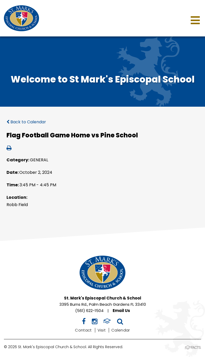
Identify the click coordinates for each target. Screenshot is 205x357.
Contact (83, 330)
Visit (102, 330)
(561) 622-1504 (89, 310)
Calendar (120, 330)
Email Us (121, 310)
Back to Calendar (26, 122)
